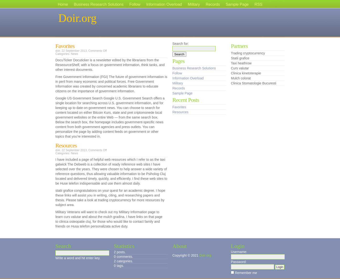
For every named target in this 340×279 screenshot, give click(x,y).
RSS (258, 4)
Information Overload (164, 4)
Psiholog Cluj (156, 174)
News (74, 54)
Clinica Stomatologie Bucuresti (253, 83)
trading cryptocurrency (114, 200)
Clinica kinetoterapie (246, 73)
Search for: (180, 44)
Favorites (64, 46)
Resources (66, 145)
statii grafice (64, 190)
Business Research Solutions (98, 4)
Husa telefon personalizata (91, 226)
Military (194, 4)
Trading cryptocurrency (248, 53)
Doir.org (77, 18)
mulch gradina (113, 217)
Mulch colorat (241, 78)
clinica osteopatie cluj (75, 221)
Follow (134, 4)
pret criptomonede (140, 112)
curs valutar (72, 217)
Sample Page (237, 4)
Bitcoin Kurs (102, 112)
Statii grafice (240, 58)
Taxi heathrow (241, 63)
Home (63, 4)
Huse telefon (69, 183)
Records (213, 4)
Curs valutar (240, 68)
